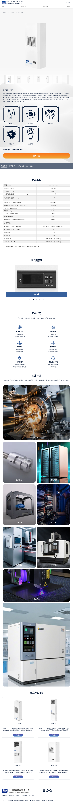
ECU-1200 (20, 12)
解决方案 (11, 795)
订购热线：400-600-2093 (13, 149)
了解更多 (18, 735)
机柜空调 (14, 12)
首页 (3, 6)
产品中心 (23, 6)
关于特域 (67, 6)
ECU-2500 (18, 724)
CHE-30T (54, 724)
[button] (30, 299)
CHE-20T (18, 766)
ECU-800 (54, 766)
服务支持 (24, 795)
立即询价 (36, 156)
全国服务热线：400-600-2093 (14, 3)
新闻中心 (45, 6)
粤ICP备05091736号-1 (35, 800)
